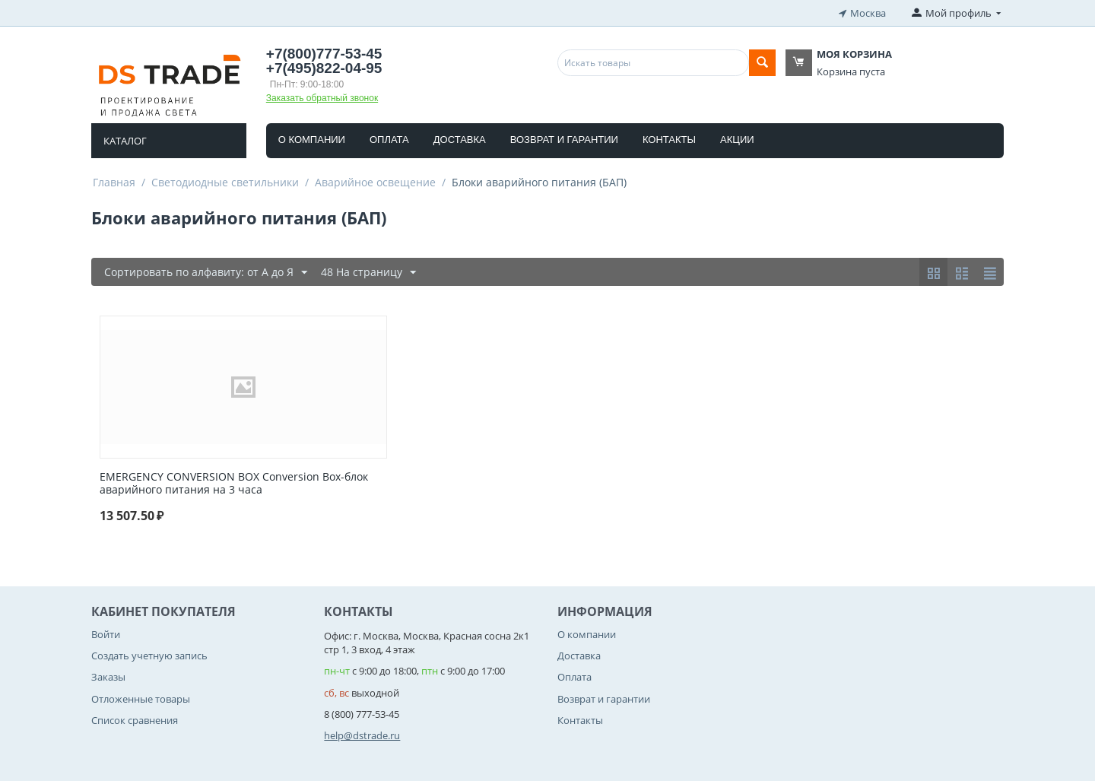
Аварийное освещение (375, 182)
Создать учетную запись (149, 655)
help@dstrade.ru (362, 735)
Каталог (125, 141)
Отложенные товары (140, 699)
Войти (105, 634)
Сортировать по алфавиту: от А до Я (205, 273)
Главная (114, 182)
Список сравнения (134, 720)
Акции (737, 139)
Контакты (669, 139)
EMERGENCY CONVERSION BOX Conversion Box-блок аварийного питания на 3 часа (234, 484)
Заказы (108, 677)
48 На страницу (368, 273)
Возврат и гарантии (564, 139)
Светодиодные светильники (225, 182)
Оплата (389, 139)
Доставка (459, 139)
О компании (311, 139)
